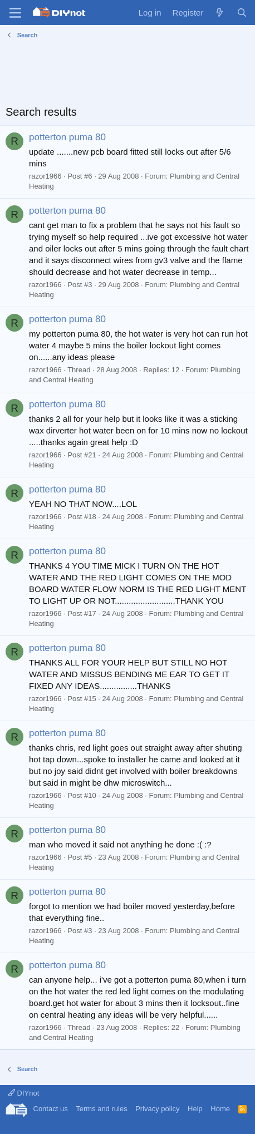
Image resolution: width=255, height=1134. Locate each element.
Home (220, 1109)
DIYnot (23, 1093)
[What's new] (220, 12)
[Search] (242, 12)
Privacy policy (157, 1109)
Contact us (50, 1109)
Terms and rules (101, 1109)
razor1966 (45, 176)
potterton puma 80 (67, 137)
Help (195, 1109)
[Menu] (15, 13)
